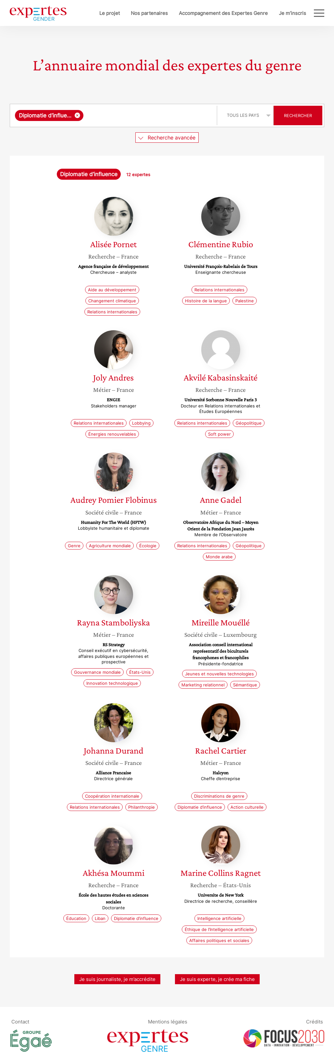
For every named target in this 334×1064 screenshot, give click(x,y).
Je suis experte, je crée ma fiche (217, 979)
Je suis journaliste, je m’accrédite (117, 979)
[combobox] (114, 115)
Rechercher (298, 115)
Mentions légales (167, 1021)
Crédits (314, 1021)
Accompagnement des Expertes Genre (223, 13)
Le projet (109, 13)
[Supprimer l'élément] (77, 115)
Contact (20, 1021)
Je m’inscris (292, 13)
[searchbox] (148, 115)
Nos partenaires (149, 13)
